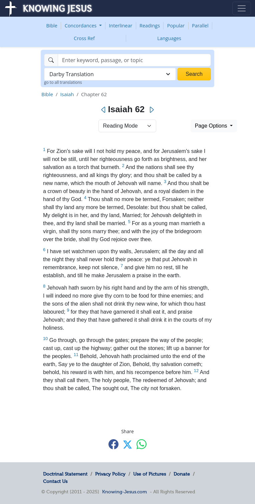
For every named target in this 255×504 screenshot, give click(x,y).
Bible (51, 25)
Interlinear (120, 25)
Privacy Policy (110, 474)
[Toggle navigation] (241, 8)
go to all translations (63, 82)
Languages (169, 38)
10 (45, 338)
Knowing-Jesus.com (124, 491)
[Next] (151, 110)
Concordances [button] (81, 25)
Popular (176, 25)
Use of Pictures (149, 474)
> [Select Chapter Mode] (127, 126)
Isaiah (67, 94)
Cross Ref (84, 38)
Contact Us (55, 481)
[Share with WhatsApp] (142, 444)
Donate (182, 474)
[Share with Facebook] (113, 444)
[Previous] (103, 110)
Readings (150, 25)
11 (76, 354)
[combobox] (110, 74)
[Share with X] (127, 445)
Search (194, 74)
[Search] (134, 60)
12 (196, 370)
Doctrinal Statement (65, 474)
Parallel (200, 25)
